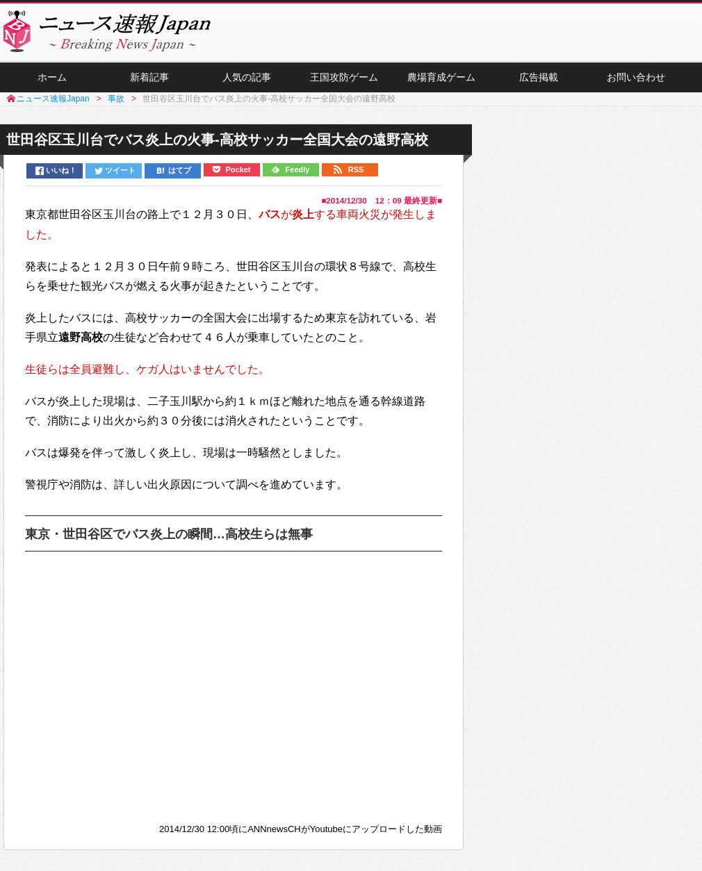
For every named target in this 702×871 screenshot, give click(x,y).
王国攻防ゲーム (344, 77)
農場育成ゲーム (441, 77)
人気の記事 (246, 77)
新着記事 (149, 77)
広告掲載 (538, 77)
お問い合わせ (636, 77)
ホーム (52, 77)
